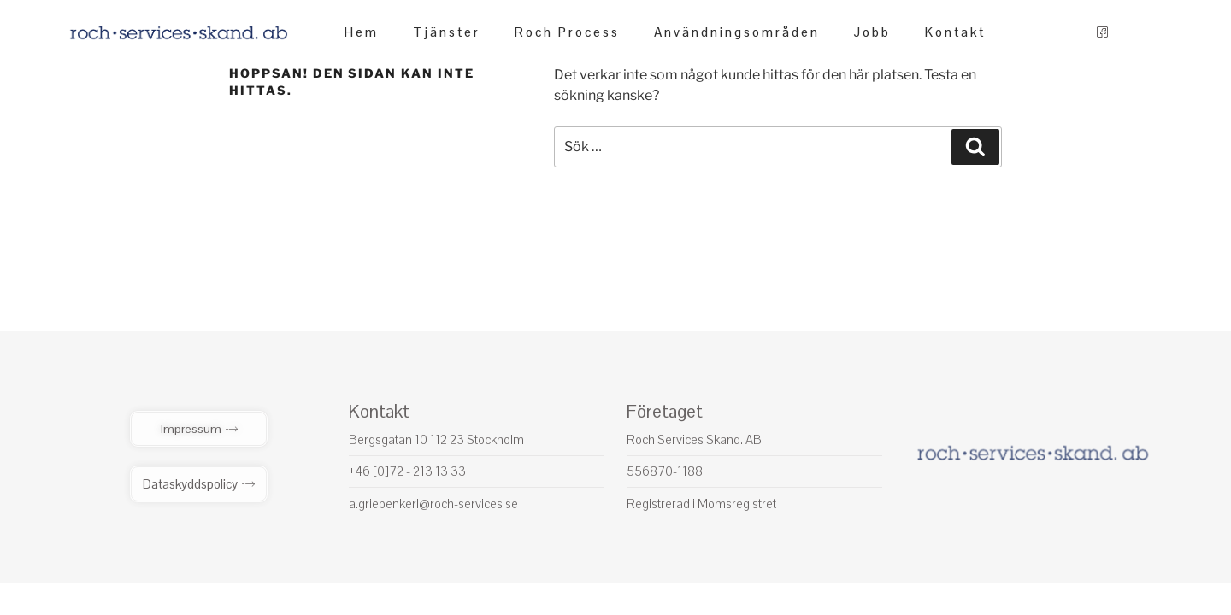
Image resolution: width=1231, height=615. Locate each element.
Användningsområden (737, 32)
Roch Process (567, 32)
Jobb (872, 32)
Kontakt (955, 32)
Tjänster (446, 32)
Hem (362, 32)
